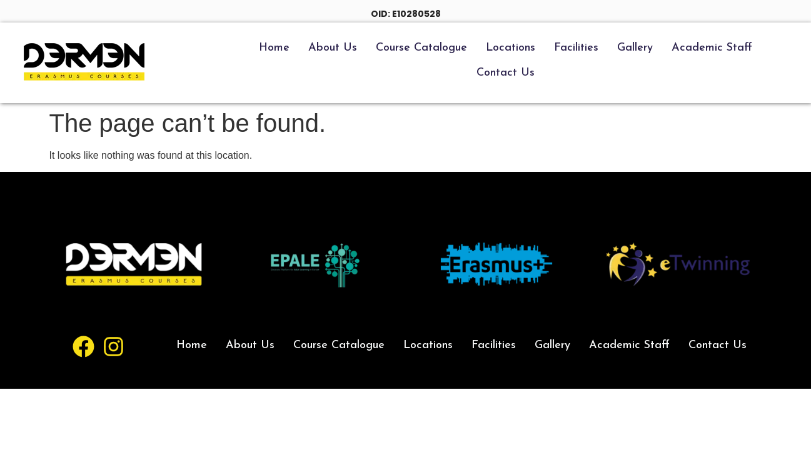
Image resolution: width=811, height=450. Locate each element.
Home (274, 48)
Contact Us (505, 73)
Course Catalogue (421, 48)
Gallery (635, 48)
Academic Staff (712, 48)
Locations (510, 48)
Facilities (576, 48)
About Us (332, 48)
